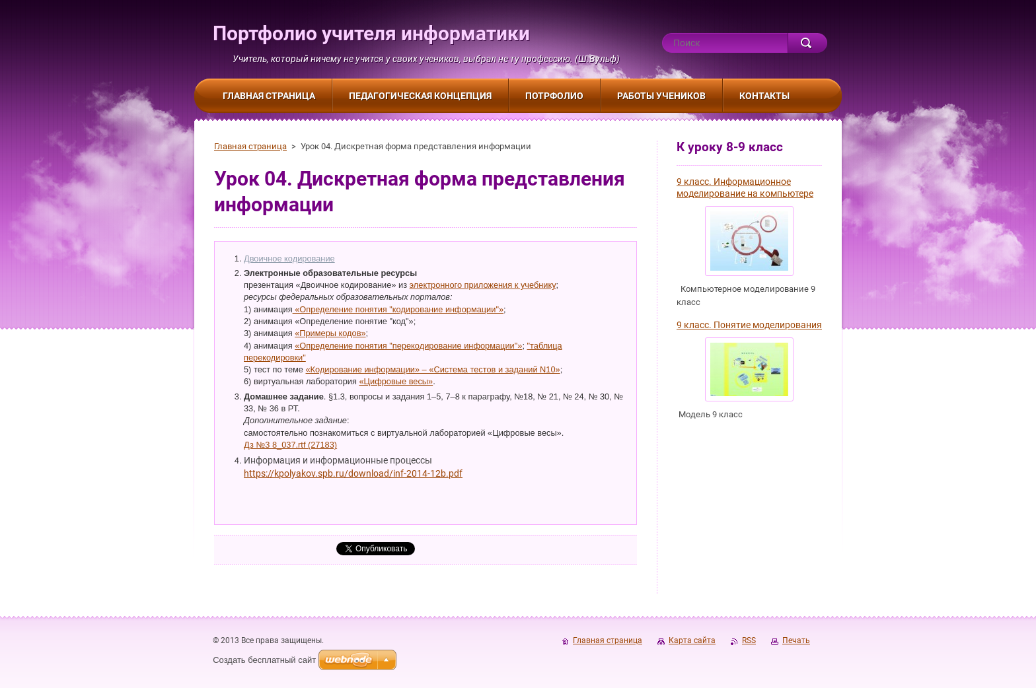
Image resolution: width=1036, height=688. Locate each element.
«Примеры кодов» (330, 333)
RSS (749, 640)
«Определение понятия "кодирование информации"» (398, 309)
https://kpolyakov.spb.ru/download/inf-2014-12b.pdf (353, 473)
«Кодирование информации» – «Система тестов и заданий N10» (433, 369)
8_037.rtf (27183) (304, 445)
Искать (807, 43)
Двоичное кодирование (289, 258)
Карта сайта (692, 640)
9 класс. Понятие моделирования (749, 325)
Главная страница (250, 146)
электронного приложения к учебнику (483, 285)
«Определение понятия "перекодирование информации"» (408, 346)
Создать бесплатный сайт (264, 660)
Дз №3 (258, 445)
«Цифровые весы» (396, 381)
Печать (796, 640)
